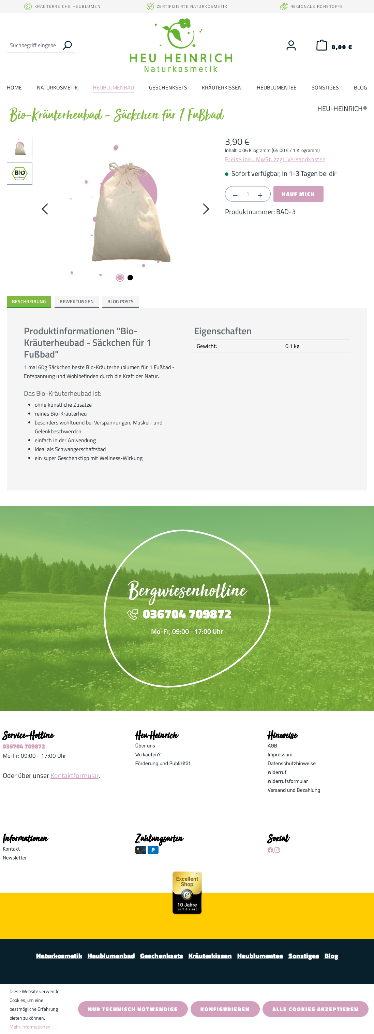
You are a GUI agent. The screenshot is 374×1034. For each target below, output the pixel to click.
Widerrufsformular (288, 781)
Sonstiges (303, 955)
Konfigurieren (225, 1009)
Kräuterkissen (210, 955)
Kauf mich (298, 194)
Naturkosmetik (59, 955)
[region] (109, 210)
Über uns (145, 746)
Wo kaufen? (148, 755)
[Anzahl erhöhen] (260, 194)
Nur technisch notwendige (133, 1009)
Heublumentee (260, 955)
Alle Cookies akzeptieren (315, 1009)
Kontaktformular (74, 775)
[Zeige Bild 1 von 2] (120, 277)
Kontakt (11, 849)
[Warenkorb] (334, 47)
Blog (331, 955)
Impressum (280, 755)
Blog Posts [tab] (120, 301)
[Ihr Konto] (291, 45)
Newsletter (15, 858)
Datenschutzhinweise (292, 764)
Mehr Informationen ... (32, 1026)
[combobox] (33, 45)
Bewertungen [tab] (77, 301)
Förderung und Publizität (163, 764)
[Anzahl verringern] (235, 194)
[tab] (29, 302)
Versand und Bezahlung (294, 790)
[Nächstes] (206, 210)
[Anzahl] (248, 194)
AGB (272, 746)
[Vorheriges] (44, 210)
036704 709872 (24, 746)
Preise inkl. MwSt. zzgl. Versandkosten (275, 159)
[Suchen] (67, 45)
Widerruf (277, 773)
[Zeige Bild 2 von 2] (130, 277)
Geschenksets (161, 955)
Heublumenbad (111, 955)
